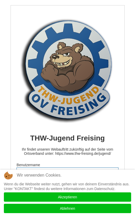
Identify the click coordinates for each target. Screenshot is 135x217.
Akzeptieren (67, 197)
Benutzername (28, 165)
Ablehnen (67, 208)
